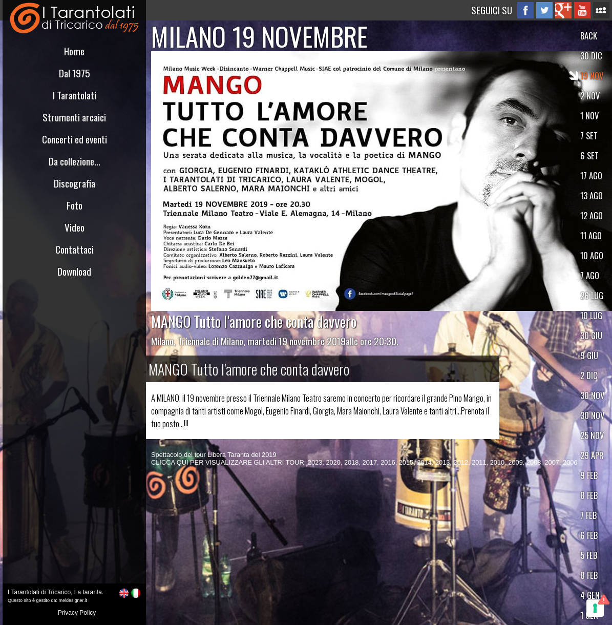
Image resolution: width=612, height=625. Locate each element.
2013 (442, 462)
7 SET (589, 135)
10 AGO (591, 255)
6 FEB (589, 535)
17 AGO (591, 175)
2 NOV (590, 95)
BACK (588, 35)
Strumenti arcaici (74, 117)
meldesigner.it (73, 600)
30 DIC (591, 55)
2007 (552, 462)
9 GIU (589, 355)
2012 (461, 462)
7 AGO (589, 275)
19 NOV (591, 75)
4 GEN (590, 595)
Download (74, 271)
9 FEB (589, 475)
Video (75, 227)
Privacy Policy (77, 612)
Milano (162, 341)
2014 (424, 462)
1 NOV (589, 115)
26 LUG (591, 295)
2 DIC (589, 375)
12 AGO (591, 215)
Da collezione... (74, 161)
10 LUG (591, 315)
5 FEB (588, 555)
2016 (388, 462)
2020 (333, 462)
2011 (479, 462)
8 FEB (589, 495)
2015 (406, 462)
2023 (315, 462)
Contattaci (74, 249)
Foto (74, 205)
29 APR (592, 455)
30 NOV (592, 395)
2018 (351, 462)
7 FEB (588, 515)
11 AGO (591, 235)
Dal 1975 (74, 73)
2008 (533, 462)
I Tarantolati (74, 95)
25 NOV (592, 435)
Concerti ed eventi (74, 139)
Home (74, 51)
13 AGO (591, 195)
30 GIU (591, 335)
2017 (370, 462)
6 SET (589, 155)
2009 (515, 462)
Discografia (74, 183)
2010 (497, 462)
